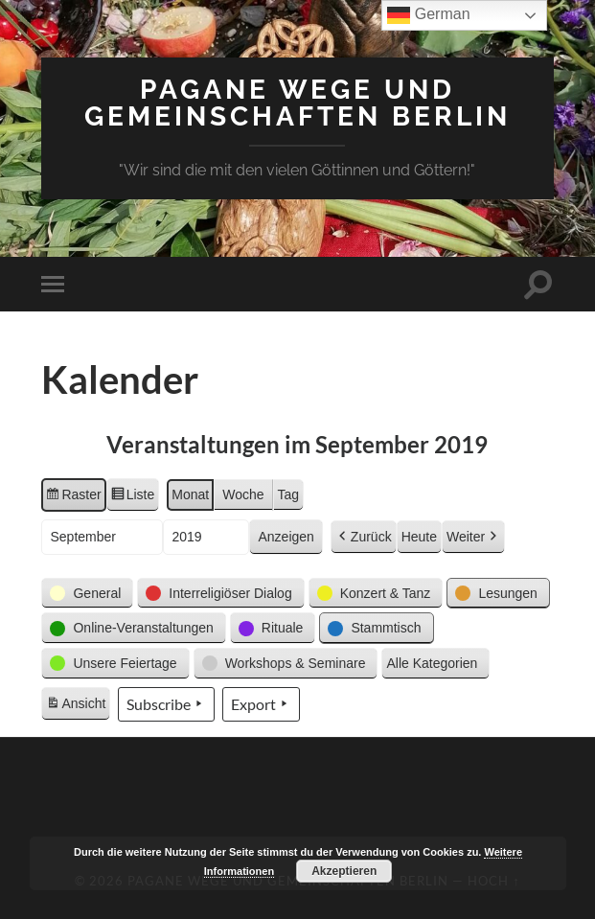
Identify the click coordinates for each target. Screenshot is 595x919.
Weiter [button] (473, 537)
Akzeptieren (344, 871)
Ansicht (77, 706)
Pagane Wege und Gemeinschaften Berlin (297, 103)
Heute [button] (419, 536)
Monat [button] (190, 494)
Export (261, 704)
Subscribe (166, 704)
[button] (87, 593)
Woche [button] (242, 494)
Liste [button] (132, 497)
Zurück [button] (363, 537)
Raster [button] (73, 497)
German (428, 15)
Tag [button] (289, 494)
